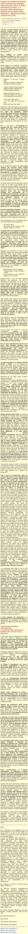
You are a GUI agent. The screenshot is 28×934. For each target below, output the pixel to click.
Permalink (10, 20)
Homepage (17, 20)
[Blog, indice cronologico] (9, 928)
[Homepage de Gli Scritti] (8, 932)
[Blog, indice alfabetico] (8, 930)
